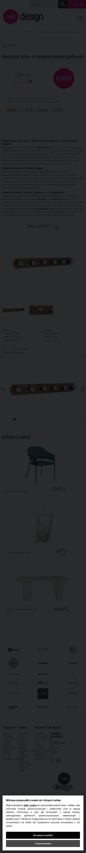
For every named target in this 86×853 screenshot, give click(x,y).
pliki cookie (30, 805)
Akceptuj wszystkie (43, 835)
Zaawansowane (43, 843)
